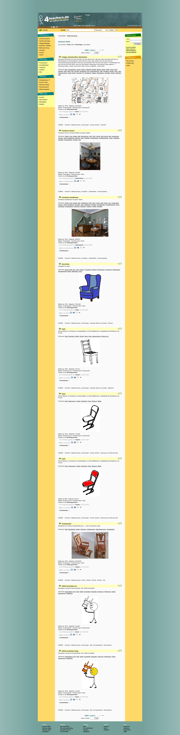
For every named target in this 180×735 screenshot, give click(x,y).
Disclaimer (126, 728)
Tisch (115, 71)
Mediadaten (42, 102)
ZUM (84, 726)
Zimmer (82, 336)
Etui (88, 71)
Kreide (74, 73)
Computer (79, 73)
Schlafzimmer (85, 203)
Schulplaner (45, 731)
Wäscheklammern (101, 529)
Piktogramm (107, 591)
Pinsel (112, 69)
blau (110, 136)
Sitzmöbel (88, 269)
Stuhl (115, 69)
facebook (106, 726)
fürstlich (75, 136)
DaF (59, 74)
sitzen (80, 271)
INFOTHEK (43, 59)
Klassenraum (72, 401)
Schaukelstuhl (66, 524)
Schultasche (83, 71)
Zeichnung (101, 591)
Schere (79, 69)
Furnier (98, 136)
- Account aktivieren (130, 52)
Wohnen (110, 323)
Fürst (70, 136)
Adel (79, 136)
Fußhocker (87, 204)
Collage (94, 73)
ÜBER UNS (43, 94)
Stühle (81, 591)
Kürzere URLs (43, 82)
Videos (41, 55)
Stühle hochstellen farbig (70, 651)
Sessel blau (65, 264)
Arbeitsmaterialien (44, 41)
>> (102, 50)
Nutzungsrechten (72, 109)
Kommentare (64, 117)
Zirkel (68, 71)
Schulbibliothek (44, 65)
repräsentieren (68, 139)
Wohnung (94, 401)
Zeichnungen (85, 125)
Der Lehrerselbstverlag (66, 728)
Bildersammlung (44, 48)
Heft (72, 71)
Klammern (83, 529)
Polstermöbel (116, 269)
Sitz (74, 269)
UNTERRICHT (44, 35)
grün (109, 203)
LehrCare (85, 730)
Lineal (69, 73)
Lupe (119, 71)
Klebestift (88, 69)
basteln (78, 529)
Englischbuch (72, 69)
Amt (74, 591)
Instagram (106, 730)
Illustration (94, 591)
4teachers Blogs (44, 85)
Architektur (85, 191)
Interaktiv (42, 50)
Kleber (83, 69)
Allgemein (111, 388)
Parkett (94, 206)
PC (83, 73)
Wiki (40, 72)
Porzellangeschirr (103, 138)
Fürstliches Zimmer (68, 131)
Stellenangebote (44, 89)
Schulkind (106, 71)
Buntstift (93, 69)
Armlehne (77, 138)
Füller (65, 71)
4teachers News (46, 730)
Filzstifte (60, 71)
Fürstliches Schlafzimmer (70, 197)
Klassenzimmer (96, 336)
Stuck (65, 138)
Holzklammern (91, 529)
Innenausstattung (102, 191)
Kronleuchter (115, 136)
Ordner (103, 69)
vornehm (75, 139)
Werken (99, 580)
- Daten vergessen (130, 49)
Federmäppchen (94, 71)
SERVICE (42, 76)
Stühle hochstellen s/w (69, 586)
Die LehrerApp (64, 731)
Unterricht (118, 73)
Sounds (41, 52)
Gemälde (60, 139)
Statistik (41, 104)
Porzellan (87, 138)
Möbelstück (75, 271)
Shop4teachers (44, 80)
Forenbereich (43, 63)
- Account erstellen (130, 47)
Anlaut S (82, 269)
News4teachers (44, 87)
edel (80, 139)
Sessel (67, 269)
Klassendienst (69, 591)
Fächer (84, 580)
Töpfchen (89, 206)
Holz (104, 580)
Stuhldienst (69, 593)
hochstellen (87, 591)
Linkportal (42, 67)
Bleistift (99, 69)
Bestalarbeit (71, 529)
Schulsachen (100, 73)
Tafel (101, 71)
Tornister (76, 71)
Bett (90, 203)
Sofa (90, 136)
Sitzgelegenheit (62, 271)
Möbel (69, 271)
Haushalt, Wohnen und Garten (98, 323)
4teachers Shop (46, 726)
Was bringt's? (43, 99)
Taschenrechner (62, 73)
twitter (105, 728)
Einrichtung (71, 336)
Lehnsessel (108, 269)
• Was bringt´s (129, 61)
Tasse (110, 138)
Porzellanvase (94, 138)
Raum (86, 336)
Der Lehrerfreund (88, 728)
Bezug (106, 136)
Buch (66, 69)
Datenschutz (127, 730)
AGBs (125, 731)
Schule (113, 73)
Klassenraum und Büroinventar (109, 453)
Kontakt (41, 97)
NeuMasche (86, 731)
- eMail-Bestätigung (130, 50)
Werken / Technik (91, 580)
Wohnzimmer (84, 136)
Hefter (107, 69)
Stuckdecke (71, 138)
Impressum (127, 726)
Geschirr (60, 138)
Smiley (113, 591)
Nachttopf (83, 206)
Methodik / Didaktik (45, 45)
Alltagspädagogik (44, 43)
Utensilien (107, 73)
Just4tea (41, 70)
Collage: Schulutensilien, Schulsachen (74, 57)
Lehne (77, 269)
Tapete (67, 136)
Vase (82, 138)
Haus (90, 336)
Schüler (112, 71)
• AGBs (127, 65)
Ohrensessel (101, 269)
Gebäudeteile (92, 191)
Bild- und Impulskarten (96, 645)
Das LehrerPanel (64, 726)
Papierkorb (88, 73)
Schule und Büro (94, 125)
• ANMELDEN (129, 63)
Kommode (77, 206)
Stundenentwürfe (44, 39)
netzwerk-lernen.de (65, 730)
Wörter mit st (105, 336)
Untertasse (116, 138)
